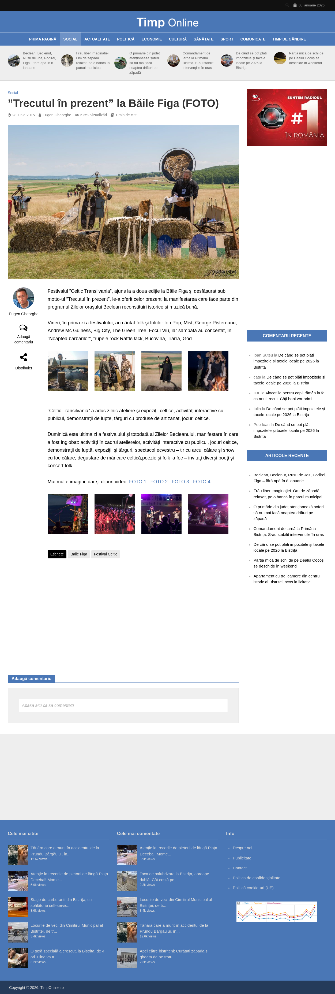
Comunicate (253, 39)
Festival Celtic (105, 554)
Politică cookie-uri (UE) (253, 887)
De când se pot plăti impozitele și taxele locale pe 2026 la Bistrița (251, 60)
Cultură (178, 39)
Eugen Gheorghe (57, 115)
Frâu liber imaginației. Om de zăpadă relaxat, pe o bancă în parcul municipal (93, 60)
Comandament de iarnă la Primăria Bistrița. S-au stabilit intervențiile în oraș (198, 60)
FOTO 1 (137, 481)
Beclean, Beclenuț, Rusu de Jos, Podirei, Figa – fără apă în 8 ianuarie (39, 60)
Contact (240, 868)
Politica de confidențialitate (256, 878)
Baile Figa (78, 554)
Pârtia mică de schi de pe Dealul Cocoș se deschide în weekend (306, 58)
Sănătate (203, 39)
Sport (227, 39)
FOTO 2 (159, 481)
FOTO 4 (201, 481)
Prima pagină (42, 39)
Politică (125, 39)
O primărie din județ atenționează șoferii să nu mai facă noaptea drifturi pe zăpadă (144, 63)
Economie (151, 39)
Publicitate (242, 858)
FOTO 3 (180, 481)
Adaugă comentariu (23, 339)
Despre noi (242, 847)
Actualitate (97, 39)
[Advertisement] (143, 617)
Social (70, 39)
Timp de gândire (289, 39)
